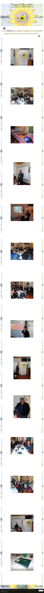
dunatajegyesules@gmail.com (20, 586)
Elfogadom (41, 590)
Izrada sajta (22, 588)
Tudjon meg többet (4, 591)
